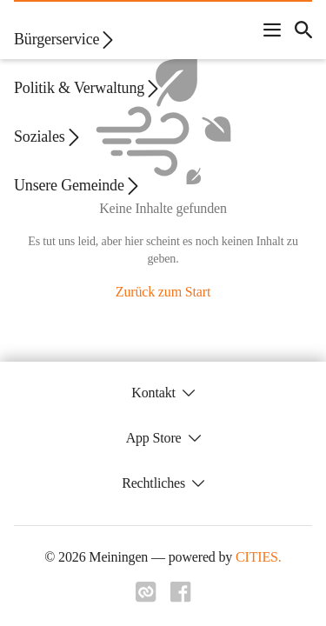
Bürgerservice (65, 39)
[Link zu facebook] (180, 592)
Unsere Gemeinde (78, 185)
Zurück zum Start (163, 291)
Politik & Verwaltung (88, 88)
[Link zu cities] (146, 592)
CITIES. (259, 556)
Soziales (48, 137)
